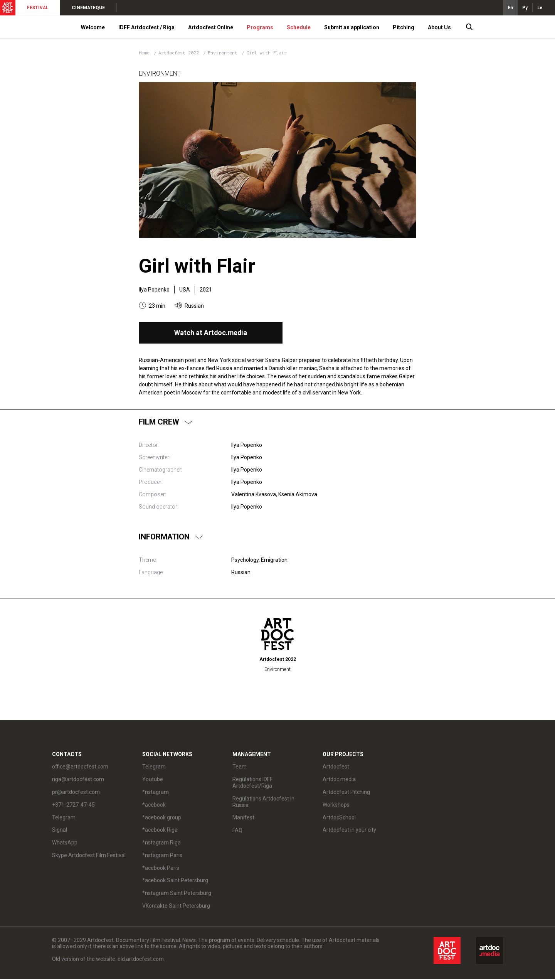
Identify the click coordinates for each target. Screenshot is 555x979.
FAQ (237, 830)
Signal (59, 830)
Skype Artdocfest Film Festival (89, 855)
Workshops (336, 805)
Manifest (243, 817)
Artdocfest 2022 (180, 53)
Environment (224, 53)
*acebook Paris (160, 868)
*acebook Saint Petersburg (175, 880)
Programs (260, 27)
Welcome (93, 27)
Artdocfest (336, 766)
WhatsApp (64, 842)
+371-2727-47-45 (73, 805)
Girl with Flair (266, 53)
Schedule (299, 27)
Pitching (403, 27)
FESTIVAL (38, 7)
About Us (439, 27)
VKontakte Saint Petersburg (176, 906)
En (510, 7)
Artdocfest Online (210, 27)
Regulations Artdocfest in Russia (263, 801)
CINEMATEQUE (88, 7)
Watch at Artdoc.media (210, 333)
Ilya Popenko (154, 289)
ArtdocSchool (339, 817)
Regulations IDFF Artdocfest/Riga (252, 782)
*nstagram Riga (161, 842)
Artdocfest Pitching (346, 792)
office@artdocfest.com (80, 766)
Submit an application (351, 27)
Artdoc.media (339, 779)
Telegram (64, 817)
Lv (539, 7)
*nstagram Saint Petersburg (176, 893)
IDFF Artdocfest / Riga (146, 27)
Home (144, 53)
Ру (525, 7)
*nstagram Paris (162, 855)
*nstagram (155, 792)
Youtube (152, 779)
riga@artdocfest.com (78, 779)
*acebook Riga (160, 830)
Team (239, 766)
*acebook (154, 805)
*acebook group (161, 817)
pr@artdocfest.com (76, 792)
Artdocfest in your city (349, 830)
